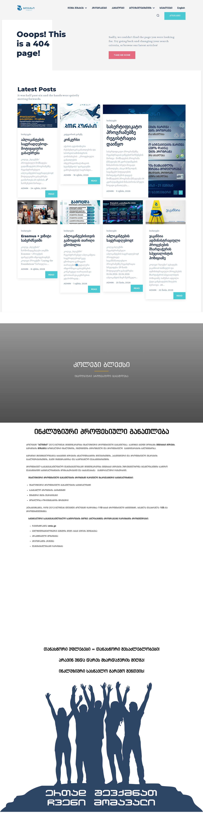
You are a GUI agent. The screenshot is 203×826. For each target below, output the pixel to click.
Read (51, 194)
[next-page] (181, 192)
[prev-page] (176, 192)
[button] (157, 15)
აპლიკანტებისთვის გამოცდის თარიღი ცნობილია (79, 240)
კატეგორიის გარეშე (73, 134)
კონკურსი (72, 140)
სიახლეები (26, 134)
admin (24, 188)
